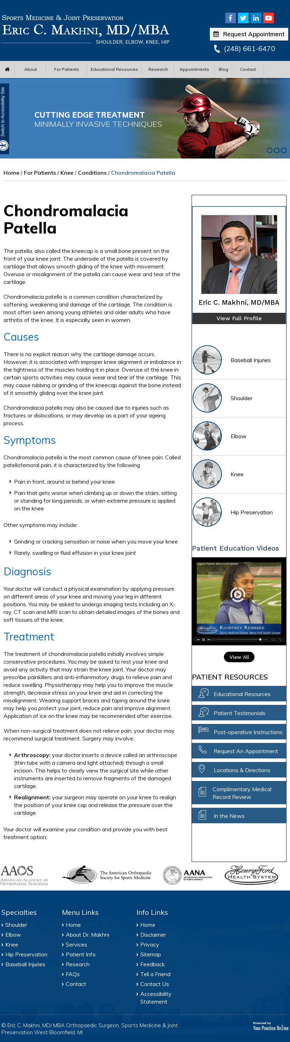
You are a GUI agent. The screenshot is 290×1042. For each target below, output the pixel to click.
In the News (229, 815)
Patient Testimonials (239, 713)
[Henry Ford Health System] (252, 876)
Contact (248, 69)
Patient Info (81, 954)
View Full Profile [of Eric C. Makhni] (239, 318)
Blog (223, 69)
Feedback (152, 964)
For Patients (66, 69)
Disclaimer (153, 934)
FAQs (73, 974)
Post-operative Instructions (248, 732)
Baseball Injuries (231, 360)
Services (76, 944)
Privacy (149, 944)
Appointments (194, 69)
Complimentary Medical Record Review (242, 793)
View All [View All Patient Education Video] (239, 657)
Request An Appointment (246, 751)
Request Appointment (248, 34)
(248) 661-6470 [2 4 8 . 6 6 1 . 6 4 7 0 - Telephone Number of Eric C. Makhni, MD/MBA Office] (249, 48)
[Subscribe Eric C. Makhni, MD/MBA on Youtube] (268, 18)
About (30, 69)
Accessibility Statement (156, 997)
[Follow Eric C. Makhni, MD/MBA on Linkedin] (256, 18)
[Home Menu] (7, 69)
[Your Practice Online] (271, 1025)
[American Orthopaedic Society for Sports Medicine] (108, 875)
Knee (66, 172)
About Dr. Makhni (87, 934)
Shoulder (222, 398)
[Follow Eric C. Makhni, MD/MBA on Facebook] (230, 18)
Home (11, 172)
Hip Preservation (232, 512)
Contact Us (154, 983)
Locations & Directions (242, 770)
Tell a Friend (155, 974)
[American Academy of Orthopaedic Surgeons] (27, 876)
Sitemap (150, 954)
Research (158, 69)
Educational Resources (114, 69)
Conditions (92, 172)
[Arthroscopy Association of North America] (190, 875)
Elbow (219, 436)
